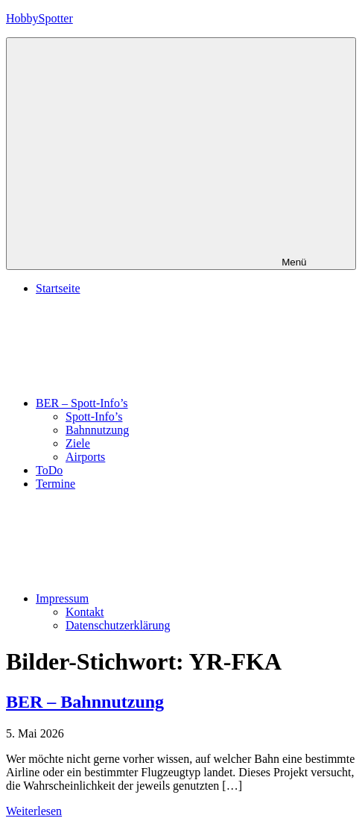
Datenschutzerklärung (118, 625)
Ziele (78, 443)
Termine (55, 483)
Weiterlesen (34, 811)
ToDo (49, 470)
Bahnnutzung (97, 430)
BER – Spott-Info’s (194, 403)
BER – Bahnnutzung (85, 701)
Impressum (174, 598)
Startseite (58, 288)
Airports (85, 456)
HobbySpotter (39, 18)
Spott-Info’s (94, 416)
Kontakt (85, 612)
